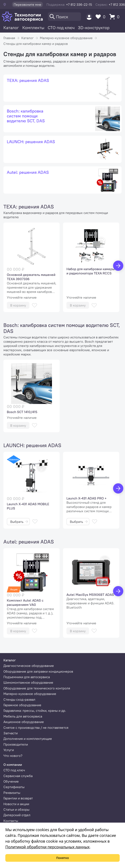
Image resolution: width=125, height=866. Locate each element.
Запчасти (10, 733)
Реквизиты (11, 792)
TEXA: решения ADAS (28, 206)
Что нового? (12, 755)
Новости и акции (16, 804)
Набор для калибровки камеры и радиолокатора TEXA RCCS (90, 271)
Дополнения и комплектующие (27, 738)
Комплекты (33, 27)
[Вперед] (118, 266)
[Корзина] (115, 17)
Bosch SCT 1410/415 (22, 412)
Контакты (10, 821)
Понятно (62, 858)
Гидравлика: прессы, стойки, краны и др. (34, 710)
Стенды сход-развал (19, 699)
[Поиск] (64, 16)
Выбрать (19, 521)
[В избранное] (34, 305)
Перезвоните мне (27, 4)
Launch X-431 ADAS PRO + (86, 498)
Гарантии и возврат (18, 798)
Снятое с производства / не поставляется (35, 727)
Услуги (8, 750)
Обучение (11, 781)
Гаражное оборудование (22, 705)
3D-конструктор (93, 27)
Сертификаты (13, 787)
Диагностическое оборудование (28, 665)
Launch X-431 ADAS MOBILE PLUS (28, 506)
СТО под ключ (61, 27)
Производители (15, 744)
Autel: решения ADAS (28, 541)
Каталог (11, 27)
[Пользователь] (89, 17)
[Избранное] (102, 17)
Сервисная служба (18, 776)
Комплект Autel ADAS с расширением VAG (25, 602)
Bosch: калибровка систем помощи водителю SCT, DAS (61, 328)
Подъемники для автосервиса (26, 677)
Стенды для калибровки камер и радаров (35, 44)
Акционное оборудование (23, 722)
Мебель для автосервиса (22, 716)
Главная (9, 38)
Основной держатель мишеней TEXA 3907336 (31, 276)
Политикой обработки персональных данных (47, 846)
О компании (12, 764)
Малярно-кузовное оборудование (66, 38)
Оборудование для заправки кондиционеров (38, 671)
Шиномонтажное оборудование (28, 682)
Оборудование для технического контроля (36, 688)
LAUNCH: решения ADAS (32, 445)
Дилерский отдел (16, 815)
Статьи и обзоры (16, 809)
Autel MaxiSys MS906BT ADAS (90, 594)
